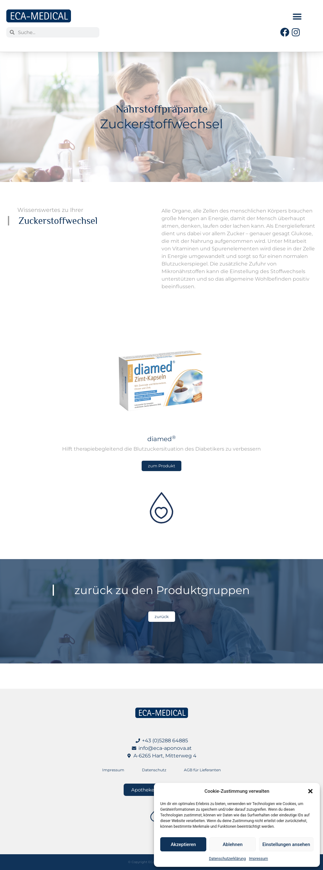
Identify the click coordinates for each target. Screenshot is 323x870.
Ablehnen (233, 844)
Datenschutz (154, 770)
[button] (310, 791)
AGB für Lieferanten (202, 770)
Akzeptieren (183, 844)
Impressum (258, 858)
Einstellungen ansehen (286, 844)
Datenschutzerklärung (227, 858)
